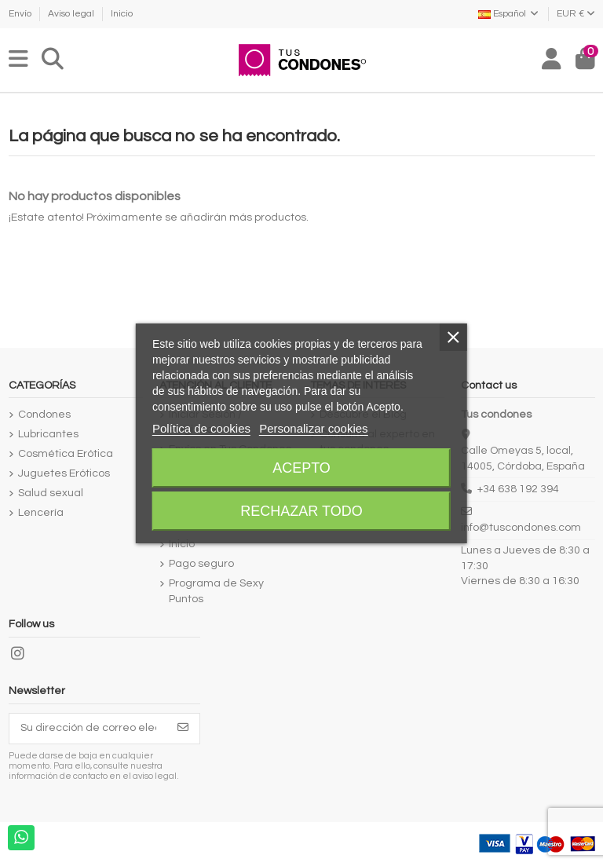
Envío (21, 14)
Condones (44, 414)
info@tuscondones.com (521, 527)
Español (509, 14)
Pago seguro (201, 563)
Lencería (41, 512)
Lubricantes (48, 434)
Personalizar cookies (313, 428)
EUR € (576, 14)
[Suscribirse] (182, 729)
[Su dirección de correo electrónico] (88, 729)
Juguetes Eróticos (64, 473)
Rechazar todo (301, 511)
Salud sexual (50, 493)
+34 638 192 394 (518, 489)
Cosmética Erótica (65, 453)
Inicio (122, 14)
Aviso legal (72, 14)
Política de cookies (201, 428)
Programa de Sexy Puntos (216, 591)
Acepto (301, 468)
